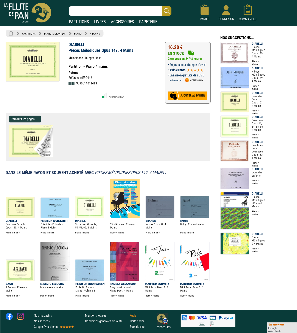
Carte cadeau (138, 321)
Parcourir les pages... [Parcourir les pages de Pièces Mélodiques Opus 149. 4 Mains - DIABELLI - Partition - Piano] (24, 119)
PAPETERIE (148, 21)
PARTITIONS (79, 21)
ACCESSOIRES (122, 21)
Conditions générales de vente (106, 321)
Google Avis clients (53, 326)
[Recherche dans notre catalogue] (120, 11)
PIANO (77, 33)
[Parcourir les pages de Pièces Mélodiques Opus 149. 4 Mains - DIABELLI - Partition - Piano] (51, 156)
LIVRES (100, 21)
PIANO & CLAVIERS (55, 33)
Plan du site (137, 326)
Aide (133, 315)
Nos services (42, 321)
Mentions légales (95, 315)
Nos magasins (43, 315)
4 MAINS (95, 33)
